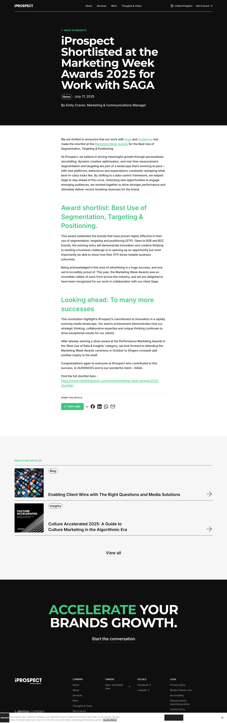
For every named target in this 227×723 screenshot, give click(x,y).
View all (113, 552)
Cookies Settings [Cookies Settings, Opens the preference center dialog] (174, 717)
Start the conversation (113, 638)
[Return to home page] (24, 6)
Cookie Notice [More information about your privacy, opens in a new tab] (110, 720)
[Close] (222, 717)
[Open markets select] (181, 6)
